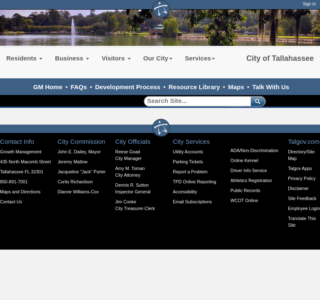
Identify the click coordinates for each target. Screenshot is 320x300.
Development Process (127, 86)
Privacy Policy (301, 178)
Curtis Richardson (75, 181)
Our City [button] (157, 58)
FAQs (78, 86)
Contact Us (11, 201)
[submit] (256, 101)
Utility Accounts (188, 151)
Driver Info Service (248, 170)
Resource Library (194, 86)
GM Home (47, 86)
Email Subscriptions (192, 201)
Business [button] (72, 58)
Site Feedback (302, 198)
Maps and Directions (20, 191)
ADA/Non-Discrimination (254, 150)
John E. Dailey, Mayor (79, 151)
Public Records (245, 190)
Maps (236, 86)
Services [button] (200, 58)
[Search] (194, 101)
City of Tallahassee (280, 58)
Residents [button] (24, 58)
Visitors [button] (116, 58)
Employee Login (304, 208)
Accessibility (185, 191)
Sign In (309, 4)
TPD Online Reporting (194, 181)
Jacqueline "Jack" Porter (81, 171)
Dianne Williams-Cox (78, 191)
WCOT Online (244, 200)
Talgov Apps (300, 168)
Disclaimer (298, 188)
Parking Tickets (188, 161)
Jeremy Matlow (73, 161)
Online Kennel (244, 160)
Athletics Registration (251, 180)
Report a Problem (190, 171)
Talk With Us (270, 86)
